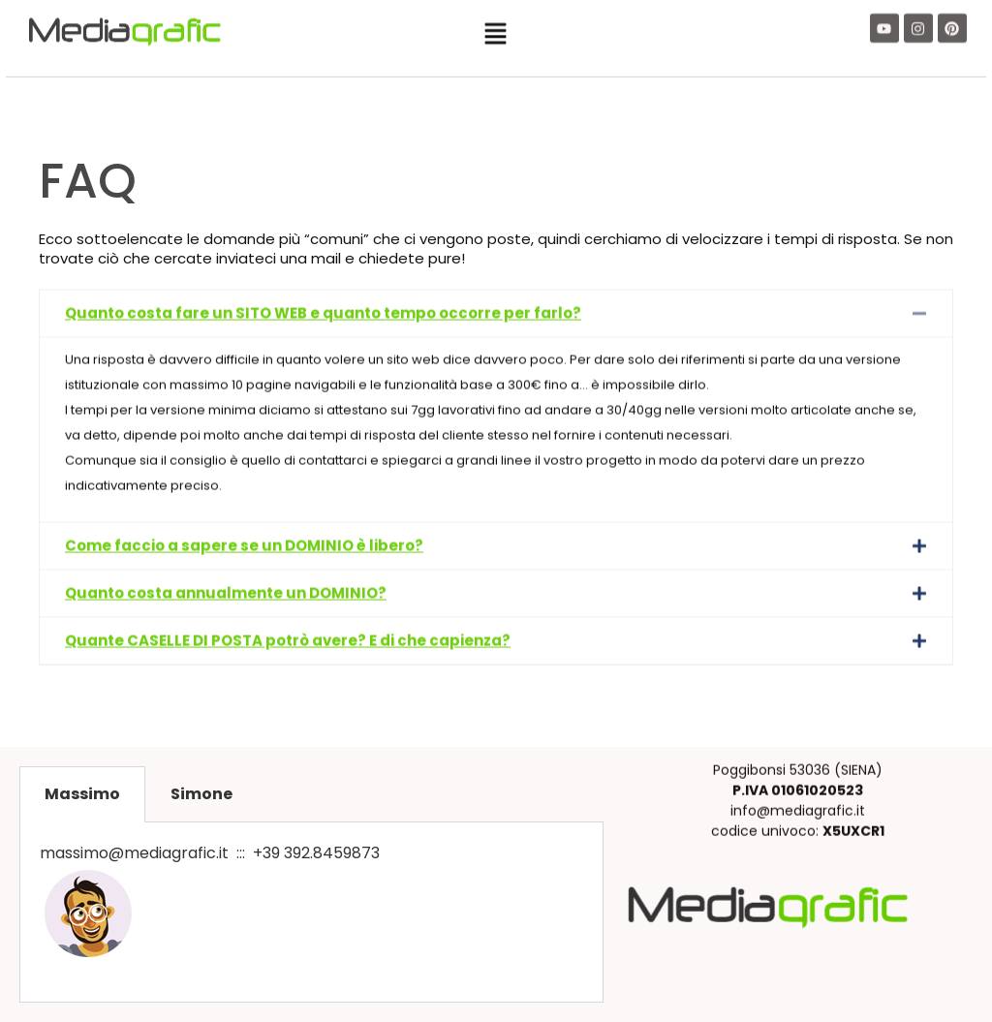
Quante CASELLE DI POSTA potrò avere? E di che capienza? (288, 603)
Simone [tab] (201, 794)
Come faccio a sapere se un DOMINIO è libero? (244, 508)
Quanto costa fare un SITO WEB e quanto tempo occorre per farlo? (323, 275)
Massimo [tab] (82, 794)
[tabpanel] (311, 912)
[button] (496, 29)
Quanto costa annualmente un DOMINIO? (226, 555)
